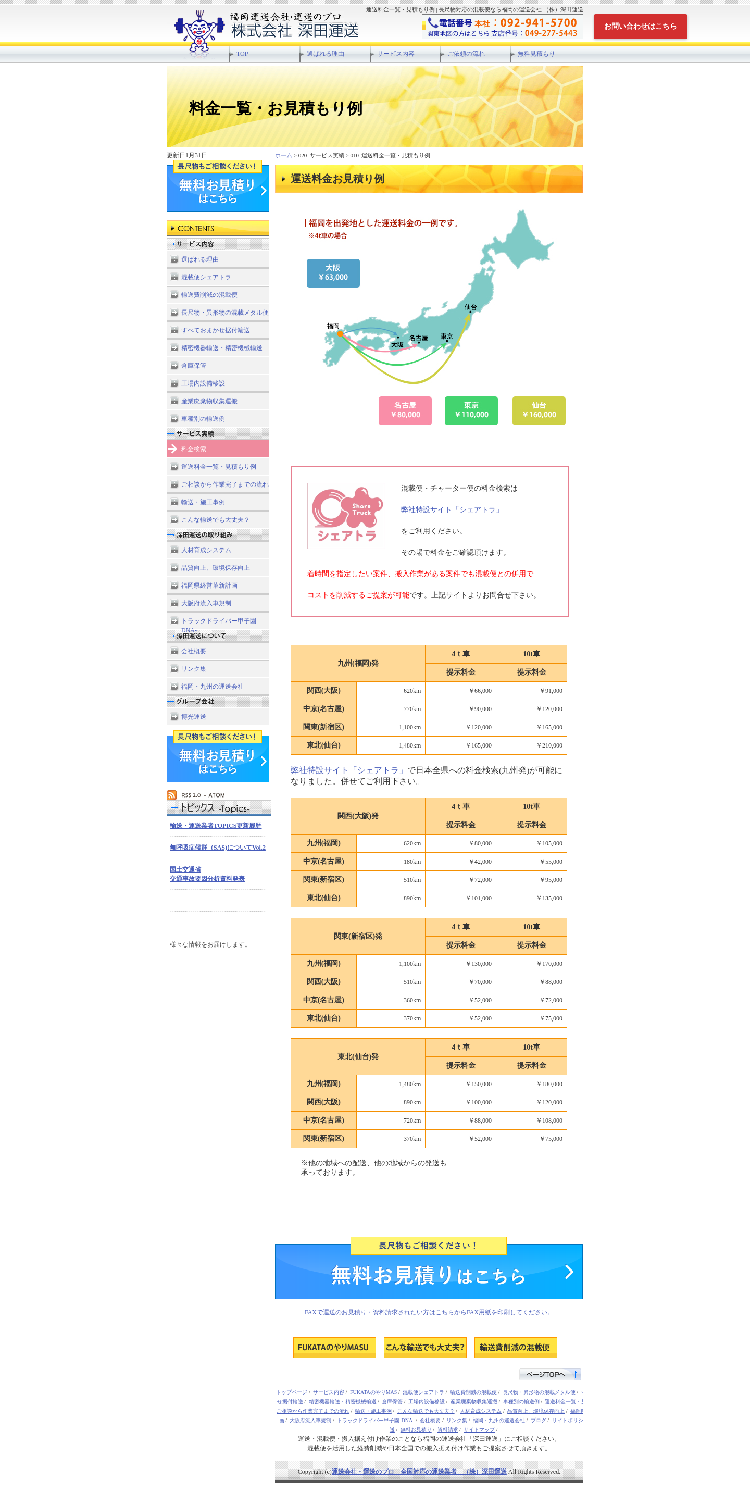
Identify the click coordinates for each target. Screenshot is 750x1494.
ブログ (538, 1420)
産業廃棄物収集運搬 (209, 401)
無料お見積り (416, 1430)
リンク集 (193, 669)
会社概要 (193, 651)
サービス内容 (396, 53)
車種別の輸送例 (203, 418)
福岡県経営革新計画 (209, 585)
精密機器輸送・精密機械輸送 (221, 348)
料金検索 (193, 449)
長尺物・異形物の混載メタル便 (225, 312)
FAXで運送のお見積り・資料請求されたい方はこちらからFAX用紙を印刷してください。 (429, 1312)
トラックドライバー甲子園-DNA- (219, 623)
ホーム (283, 155)
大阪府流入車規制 (206, 603)
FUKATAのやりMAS (373, 1392)
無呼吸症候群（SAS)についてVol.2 (218, 847)
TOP (242, 53)
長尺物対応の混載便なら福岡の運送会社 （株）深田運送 (294, 31)
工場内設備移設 (203, 383)
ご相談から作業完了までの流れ (225, 484)
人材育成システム (206, 550)
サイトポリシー (570, 1420)
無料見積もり (536, 53)
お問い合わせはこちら (640, 26)
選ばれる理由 (325, 53)
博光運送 (193, 716)
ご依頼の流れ (466, 53)
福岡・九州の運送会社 (212, 686)
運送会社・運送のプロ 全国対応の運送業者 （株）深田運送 (419, 1471)
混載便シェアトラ (206, 277)
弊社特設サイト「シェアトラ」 (452, 509)
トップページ (291, 1392)
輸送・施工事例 (203, 502)
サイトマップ (479, 1430)
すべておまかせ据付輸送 (215, 330)
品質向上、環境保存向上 (215, 567)
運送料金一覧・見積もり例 (218, 466)
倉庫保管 (193, 365)
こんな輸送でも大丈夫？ (215, 520)
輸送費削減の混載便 (209, 294)
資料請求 (448, 1430)
